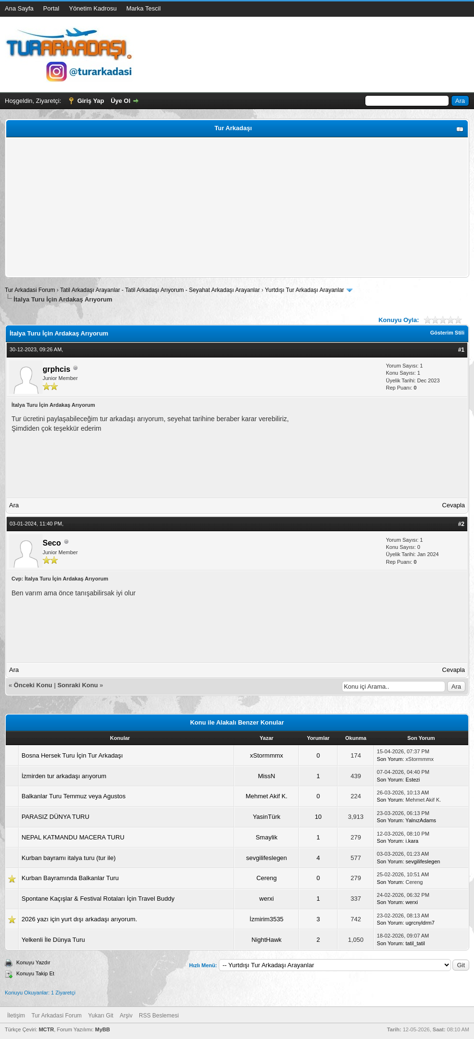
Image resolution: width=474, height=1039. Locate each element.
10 (318, 816)
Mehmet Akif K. (266, 796)
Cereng (266, 878)
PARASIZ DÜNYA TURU (56, 816)
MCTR (46, 1029)
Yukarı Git (100, 1015)
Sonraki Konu (77, 685)
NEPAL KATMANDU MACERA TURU (73, 837)
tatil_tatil (415, 943)
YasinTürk (267, 816)
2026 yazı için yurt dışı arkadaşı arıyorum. (79, 919)
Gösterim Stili (447, 332)
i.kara (412, 841)
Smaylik (267, 837)
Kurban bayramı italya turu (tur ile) (69, 857)
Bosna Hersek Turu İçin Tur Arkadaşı (72, 755)
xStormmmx (266, 755)
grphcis (56, 369)
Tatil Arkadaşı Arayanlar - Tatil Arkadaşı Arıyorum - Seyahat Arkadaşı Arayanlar (160, 290)
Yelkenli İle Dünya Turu (53, 939)
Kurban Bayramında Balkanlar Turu (70, 878)
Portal (51, 8)
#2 (461, 524)
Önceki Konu (33, 685)
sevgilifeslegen (266, 857)
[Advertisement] (237, 207)
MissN (266, 776)
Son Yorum (390, 759)
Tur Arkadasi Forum (30, 290)
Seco (52, 543)
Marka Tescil (143, 8)
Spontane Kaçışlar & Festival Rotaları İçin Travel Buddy (98, 898)
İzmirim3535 (266, 919)
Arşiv (126, 1015)
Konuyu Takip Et (35, 973)
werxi (267, 898)
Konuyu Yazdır (33, 962)
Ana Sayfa (19, 8)
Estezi (413, 779)
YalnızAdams (421, 820)
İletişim (16, 1015)
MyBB (102, 1029)
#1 (461, 349)
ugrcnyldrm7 (420, 923)
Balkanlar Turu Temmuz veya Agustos (73, 796)
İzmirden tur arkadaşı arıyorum (64, 776)
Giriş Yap (90, 100)
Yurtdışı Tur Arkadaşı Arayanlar (304, 290)
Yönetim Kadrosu (93, 8)
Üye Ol (120, 100)
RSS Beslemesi (159, 1015)
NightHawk (266, 939)
